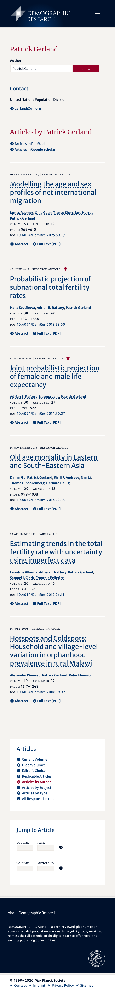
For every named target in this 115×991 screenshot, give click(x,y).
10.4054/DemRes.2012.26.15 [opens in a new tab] (40, 594)
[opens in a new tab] (96, 958)
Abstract (21, 244)
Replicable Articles (37, 776)
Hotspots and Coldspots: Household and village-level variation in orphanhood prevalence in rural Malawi (54, 650)
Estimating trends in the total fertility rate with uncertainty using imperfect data (56, 552)
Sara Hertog (83, 213)
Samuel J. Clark (22, 578)
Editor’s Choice (34, 771)
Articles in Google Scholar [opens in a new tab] (35, 149)
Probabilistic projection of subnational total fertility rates (50, 287)
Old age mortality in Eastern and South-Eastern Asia (54, 461)
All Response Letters (38, 799)
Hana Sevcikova (22, 307)
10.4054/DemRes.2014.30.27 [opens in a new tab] (41, 413)
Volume (23, 842)
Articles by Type (34, 793)
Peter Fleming (80, 675)
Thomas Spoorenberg (27, 483)
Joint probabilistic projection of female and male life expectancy (54, 376)
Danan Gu (17, 477)
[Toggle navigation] (97, 13)
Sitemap (87, 985)
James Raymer (21, 213)
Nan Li (86, 477)
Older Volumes (34, 765)
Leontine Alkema (23, 572)
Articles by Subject (36, 787)
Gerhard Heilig (58, 483)
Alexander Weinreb (25, 675)
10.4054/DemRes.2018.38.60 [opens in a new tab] (41, 324)
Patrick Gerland (22, 218)
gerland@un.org (28, 108)
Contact (20, 985)
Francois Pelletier (50, 578)
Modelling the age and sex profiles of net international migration (53, 192)
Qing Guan (43, 213)
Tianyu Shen (63, 213)
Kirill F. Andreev (66, 477)
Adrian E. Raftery (50, 307)
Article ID (45, 863)
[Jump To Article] (61, 847)
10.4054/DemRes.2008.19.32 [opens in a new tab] (41, 692)
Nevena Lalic (49, 397)
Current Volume (34, 759)
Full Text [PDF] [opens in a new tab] (49, 244)
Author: (16, 61)
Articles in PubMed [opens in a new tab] (30, 144)
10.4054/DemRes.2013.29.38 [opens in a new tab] (41, 500)
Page (41, 842)
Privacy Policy (63, 985)
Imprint (39, 985)
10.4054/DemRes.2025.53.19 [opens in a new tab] (41, 235)
